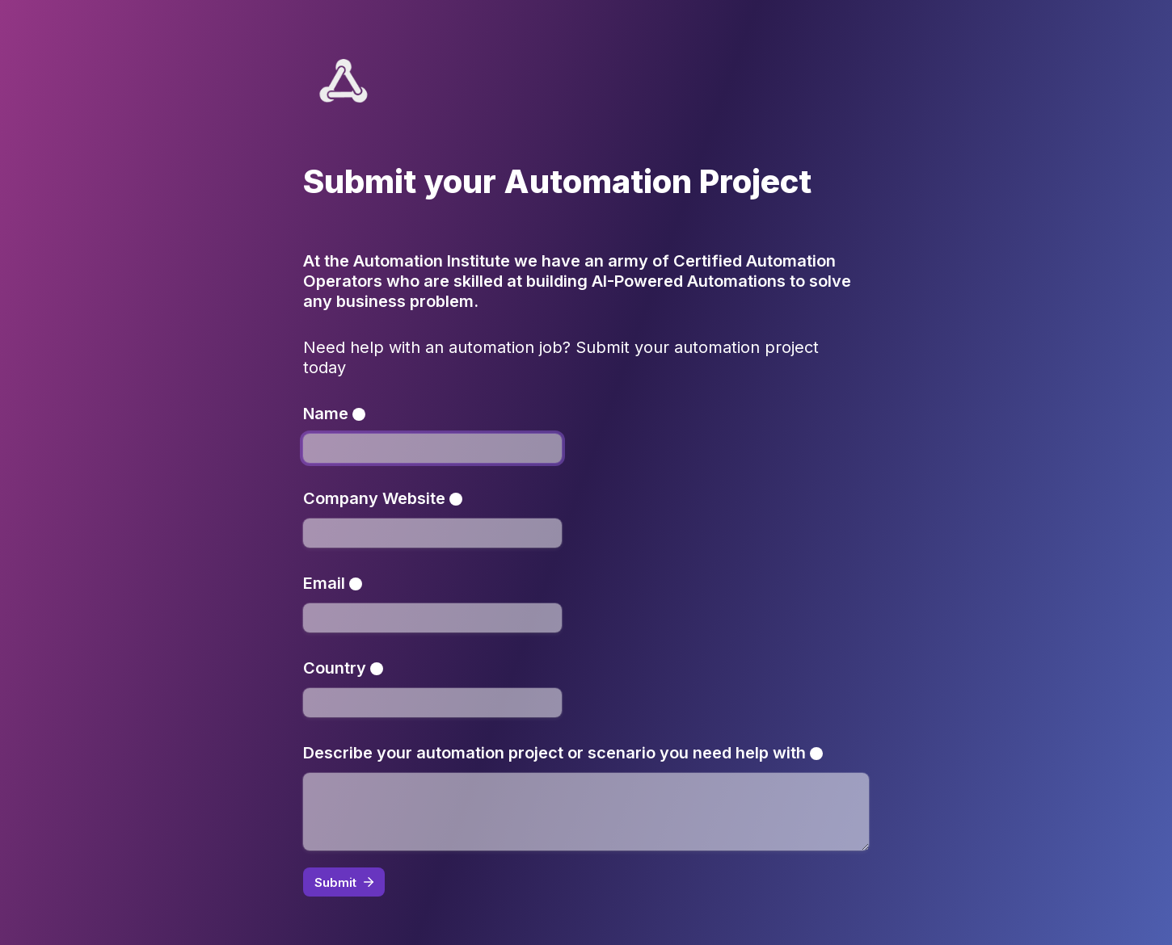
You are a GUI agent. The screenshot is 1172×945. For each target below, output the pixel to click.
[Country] (432, 702)
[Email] (432, 617)
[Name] (432, 448)
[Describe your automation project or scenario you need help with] (586, 811)
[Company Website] (432, 533)
